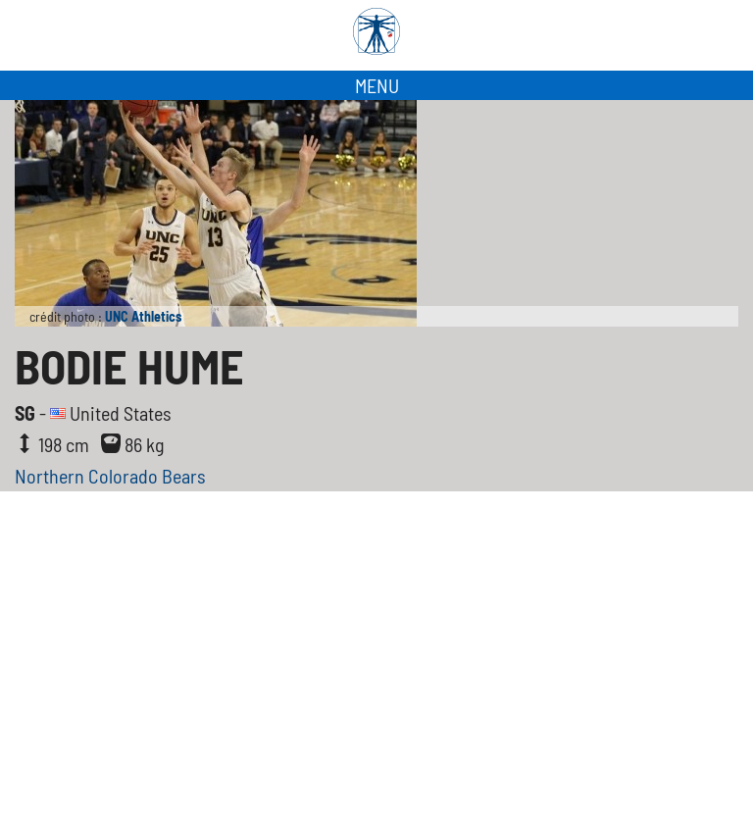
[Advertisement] (376, 668)
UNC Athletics (143, 316)
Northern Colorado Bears (110, 475)
